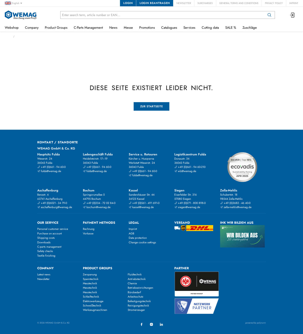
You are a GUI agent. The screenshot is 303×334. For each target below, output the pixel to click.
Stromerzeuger (136, 310)
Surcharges (205, 3)
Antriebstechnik (137, 279)
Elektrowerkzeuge (93, 301)
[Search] (269, 15)
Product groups (97, 268)
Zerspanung (90, 274)
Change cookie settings (142, 242)
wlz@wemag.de (185, 171)
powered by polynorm (255, 322)
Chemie (132, 283)
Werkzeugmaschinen (95, 310)
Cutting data (210, 27)
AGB (131, 233)
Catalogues (169, 27)
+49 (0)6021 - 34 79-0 (52, 203)
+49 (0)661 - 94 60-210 (189, 167)
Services (189, 27)
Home (8, 36)
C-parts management (49, 247)
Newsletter (183, 3)
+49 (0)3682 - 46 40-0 (235, 203)
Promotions (147, 27)
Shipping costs (46, 238)
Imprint (293, 3)
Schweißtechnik (92, 305)
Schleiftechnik (91, 297)
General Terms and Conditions (238, 3)
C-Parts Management (88, 27)
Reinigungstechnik (138, 305)
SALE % (230, 27)
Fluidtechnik (135, 274)
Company (31, 27)
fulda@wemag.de (49, 171)
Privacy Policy (274, 3)
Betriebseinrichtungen (140, 288)
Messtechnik (90, 283)
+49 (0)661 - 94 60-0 (51, 167)
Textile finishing (46, 256)
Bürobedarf (134, 292)
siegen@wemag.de (187, 207)
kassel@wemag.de (141, 207)
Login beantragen (155, 3)
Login (128, 3)
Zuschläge (250, 27)
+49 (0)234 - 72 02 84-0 (99, 203)
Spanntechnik (90, 279)
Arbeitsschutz (135, 297)
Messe (128, 27)
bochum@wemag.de (96, 207)
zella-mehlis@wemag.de (235, 207)
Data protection (138, 238)
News (113, 27)
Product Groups (56, 27)
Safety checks (45, 251)
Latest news (43, 274)
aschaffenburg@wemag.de (54, 207)
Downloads (44, 242)
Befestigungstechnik (139, 301)
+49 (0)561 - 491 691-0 (144, 203)
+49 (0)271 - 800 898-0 (190, 203)
